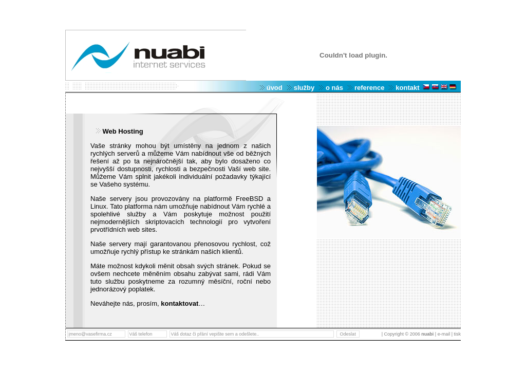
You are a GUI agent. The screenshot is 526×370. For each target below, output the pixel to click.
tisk (457, 334)
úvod (275, 87)
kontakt (407, 87)
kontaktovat (179, 303)
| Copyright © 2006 (408, 334)
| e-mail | (444, 334)
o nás (334, 87)
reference (369, 87)
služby (304, 87)
